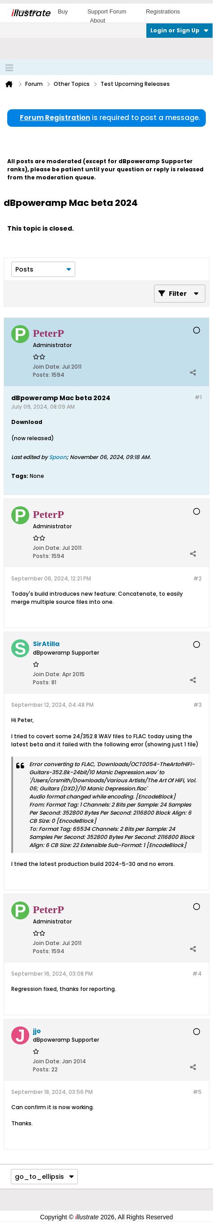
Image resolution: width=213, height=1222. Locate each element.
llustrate (30, 13)
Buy (63, 11)
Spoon (58, 457)
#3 (197, 705)
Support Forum (107, 11)
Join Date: (47, 366)
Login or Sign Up (179, 30)
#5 (197, 1092)
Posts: (41, 375)
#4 (197, 973)
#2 (197, 578)
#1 (198, 397)
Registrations (163, 11)
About (97, 20)
